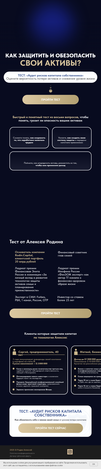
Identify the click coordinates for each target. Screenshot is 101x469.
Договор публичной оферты (20, 456)
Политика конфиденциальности (22, 453)
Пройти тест (50, 99)
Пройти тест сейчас (50, 428)
